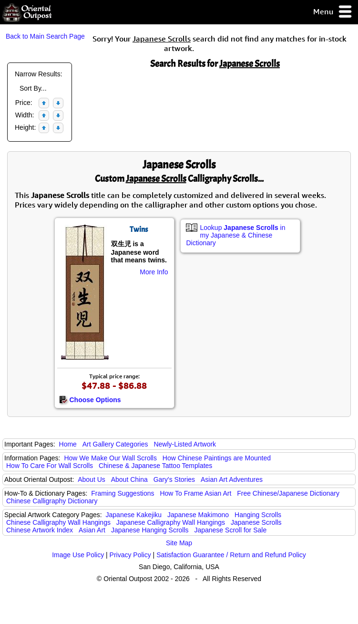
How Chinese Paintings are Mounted (217, 458)
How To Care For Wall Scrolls (49, 465)
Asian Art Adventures (232, 479)
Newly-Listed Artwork (184, 444)
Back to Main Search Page (45, 36)
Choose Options (90, 400)
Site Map (179, 543)
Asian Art (92, 530)
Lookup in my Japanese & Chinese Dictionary (236, 235)
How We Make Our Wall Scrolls (110, 458)
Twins (139, 229)
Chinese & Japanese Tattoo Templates (155, 465)
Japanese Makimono (198, 515)
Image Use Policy (78, 555)
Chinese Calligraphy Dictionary (51, 501)
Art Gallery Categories (115, 444)
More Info (154, 272)
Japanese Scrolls (256, 522)
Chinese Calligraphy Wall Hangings (58, 522)
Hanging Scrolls (258, 515)
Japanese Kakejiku (134, 515)
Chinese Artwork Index (39, 530)
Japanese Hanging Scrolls (150, 530)
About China (129, 479)
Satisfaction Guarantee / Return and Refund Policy (231, 555)
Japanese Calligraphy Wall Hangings (170, 522)
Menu (333, 12)
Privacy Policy (130, 555)
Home (68, 444)
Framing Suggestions (122, 493)
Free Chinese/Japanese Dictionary (288, 493)
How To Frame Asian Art (195, 493)
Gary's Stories (174, 479)
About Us (91, 479)
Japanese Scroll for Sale (230, 530)
